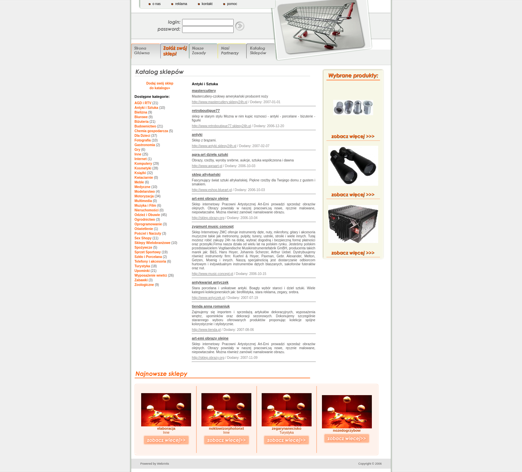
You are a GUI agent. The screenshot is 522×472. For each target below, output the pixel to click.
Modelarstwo (144, 191)
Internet (140, 159)
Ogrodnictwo (144, 219)
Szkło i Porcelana (148, 257)
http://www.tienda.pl (206, 330)
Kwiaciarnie (143, 177)
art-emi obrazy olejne (210, 198)
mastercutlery (204, 91)
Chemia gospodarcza (151, 131)
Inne (137, 154)
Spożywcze (143, 247)
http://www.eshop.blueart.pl (212, 190)
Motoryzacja (144, 196)
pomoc (232, 4)
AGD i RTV (142, 103)
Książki (140, 173)
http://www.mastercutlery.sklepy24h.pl (219, 102)
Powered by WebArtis (154, 463)
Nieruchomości (146, 210)
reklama (181, 4)
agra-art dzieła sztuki (210, 154)
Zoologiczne (144, 285)
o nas (156, 4)
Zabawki (140, 280)
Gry (137, 149)
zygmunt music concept (212, 226)
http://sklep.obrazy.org (208, 218)
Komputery (143, 163)
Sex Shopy (142, 238)
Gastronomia (144, 145)
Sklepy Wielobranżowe (152, 243)
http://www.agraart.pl (207, 166)
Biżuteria (141, 121)
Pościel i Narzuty (147, 233)
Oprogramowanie (148, 224)
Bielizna (140, 112)
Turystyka (142, 266)
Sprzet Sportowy (147, 252)
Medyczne (142, 187)
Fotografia (142, 140)
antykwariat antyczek (210, 282)
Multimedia (143, 201)
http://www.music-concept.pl (212, 274)
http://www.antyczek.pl (208, 298)
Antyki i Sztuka (146, 108)
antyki (197, 134)
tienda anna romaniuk (211, 306)
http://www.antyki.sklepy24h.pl (214, 146)
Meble (139, 182)
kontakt (207, 4)
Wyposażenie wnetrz (150, 275)
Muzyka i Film (145, 205)
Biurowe (140, 117)
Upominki (142, 271)
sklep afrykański (206, 174)
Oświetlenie (143, 229)
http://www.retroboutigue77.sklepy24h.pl (221, 126)
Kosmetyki (142, 168)
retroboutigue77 (206, 111)
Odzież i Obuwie (147, 215)
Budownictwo (145, 126)
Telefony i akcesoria (150, 261)
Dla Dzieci (142, 135)
